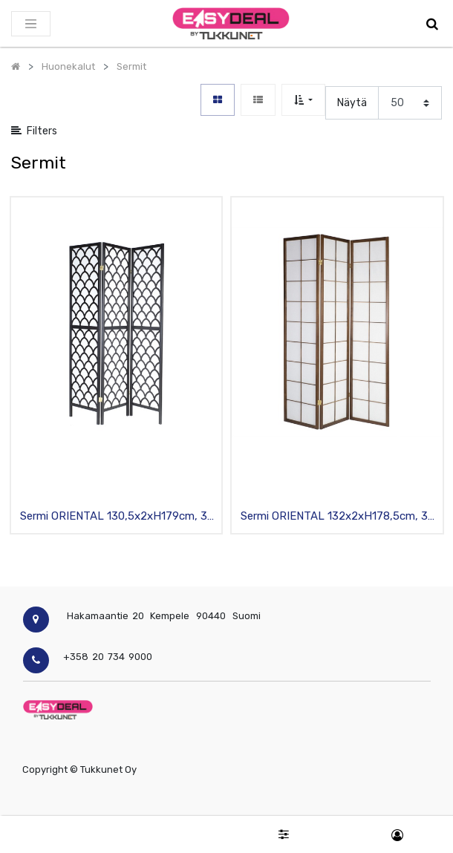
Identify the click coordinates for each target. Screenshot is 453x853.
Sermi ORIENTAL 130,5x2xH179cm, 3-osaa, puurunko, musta (116, 517)
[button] (303, 100)
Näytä (352, 103)
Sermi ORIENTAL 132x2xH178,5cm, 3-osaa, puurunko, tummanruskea (337, 517)
